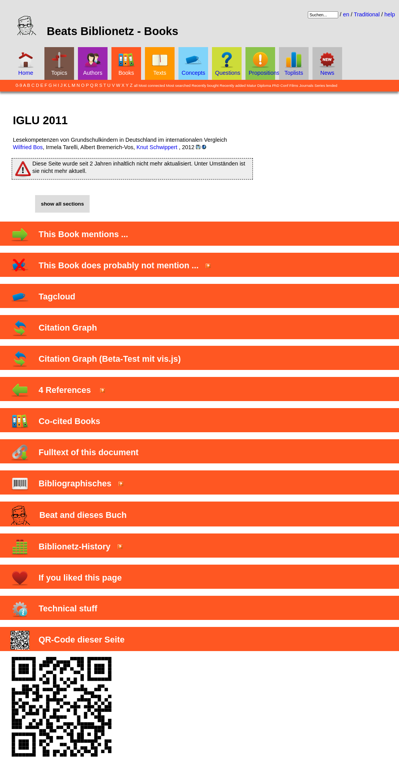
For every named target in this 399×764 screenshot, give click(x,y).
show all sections (62, 204)
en (346, 14)
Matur (251, 85)
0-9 (19, 85)
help (390, 14)
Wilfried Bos (28, 147)
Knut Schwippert (156, 147)
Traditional (367, 14)
